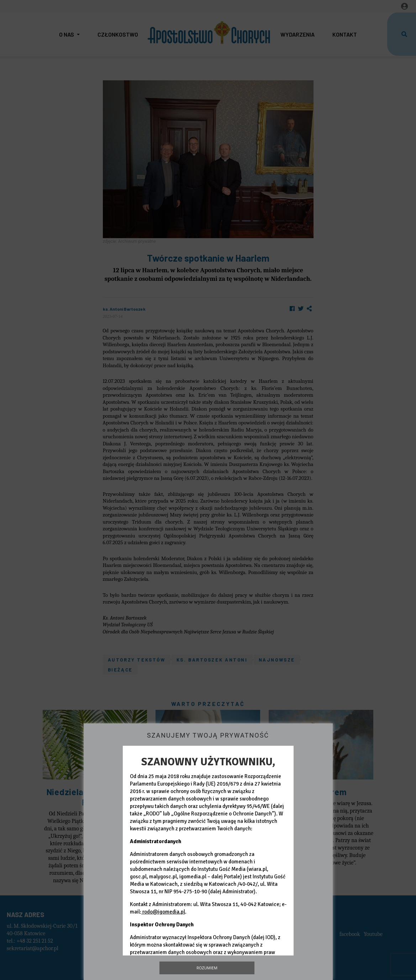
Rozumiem (206, 967)
